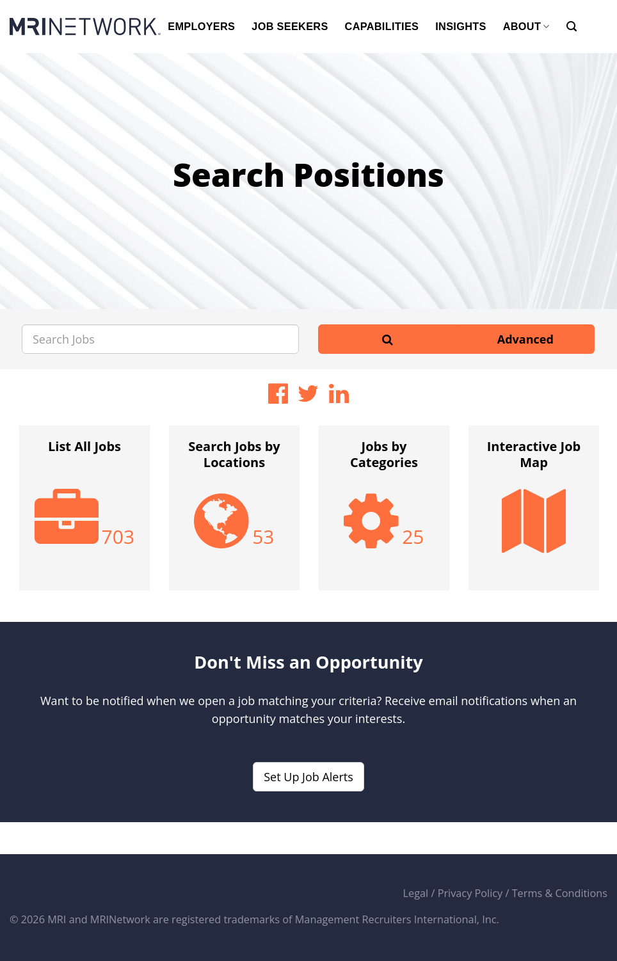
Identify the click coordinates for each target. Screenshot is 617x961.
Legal (416, 893)
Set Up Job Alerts (308, 776)
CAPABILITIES (382, 26)
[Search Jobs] (160, 339)
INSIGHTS (460, 26)
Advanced (525, 339)
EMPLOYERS (201, 26)
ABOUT (526, 26)
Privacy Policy (470, 893)
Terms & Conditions (559, 893)
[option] (84, 514)
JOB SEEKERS (290, 26)
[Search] (571, 26)
